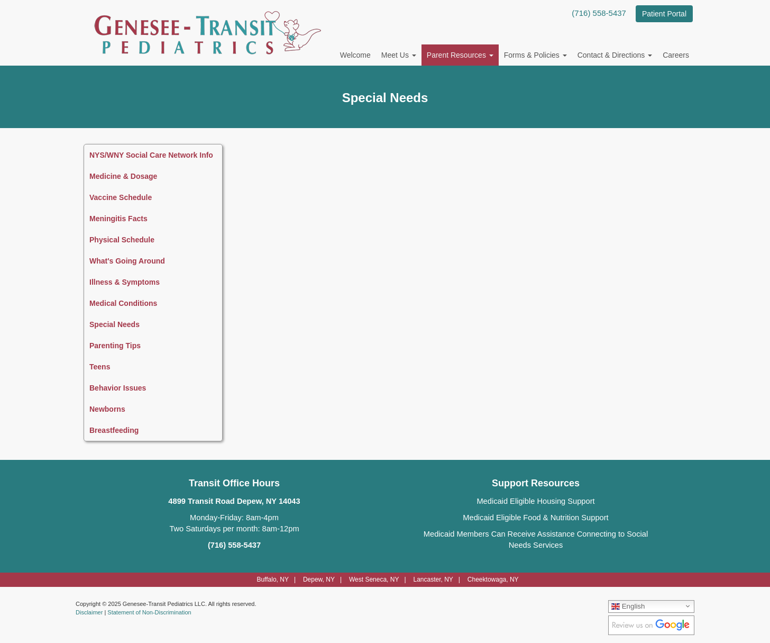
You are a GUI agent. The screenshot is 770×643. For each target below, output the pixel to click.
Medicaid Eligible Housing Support (535, 501)
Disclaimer (89, 612)
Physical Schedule (121, 240)
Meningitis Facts (118, 218)
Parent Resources (460, 55)
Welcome (355, 55)
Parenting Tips (115, 345)
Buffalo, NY (272, 579)
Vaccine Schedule (120, 197)
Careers (676, 55)
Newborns (107, 409)
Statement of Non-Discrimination (149, 612)
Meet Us (398, 55)
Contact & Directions (615, 55)
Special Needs (114, 324)
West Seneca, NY (374, 579)
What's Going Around (127, 261)
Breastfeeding (114, 430)
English (628, 606)
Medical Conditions (123, 303)
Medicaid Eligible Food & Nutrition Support (535, 517)
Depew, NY (319, 579)
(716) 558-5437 (599, 12)
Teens (99, 367)
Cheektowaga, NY (493, 579)
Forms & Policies (535, 55)
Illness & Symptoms (124, 282)
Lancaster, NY (433, 579)
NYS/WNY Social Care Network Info (151, 155)
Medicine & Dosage (123, 176)
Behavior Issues (117, 388)
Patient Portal (664, 14)
